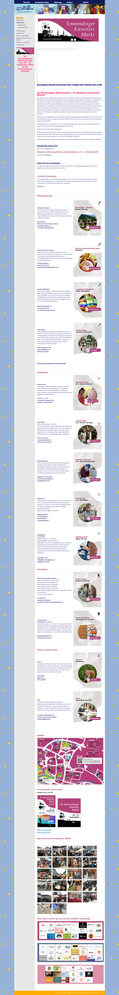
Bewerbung (48, 155)
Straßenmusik (20, 33)
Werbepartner (22, 25)
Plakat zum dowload (44, 830)
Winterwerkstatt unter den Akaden (23, 39)
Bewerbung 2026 (23, 27)
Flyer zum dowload (43, 832)
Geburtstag (57, 2)
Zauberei (69, 2)
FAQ (56, 993)
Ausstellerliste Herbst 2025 (47, 146)
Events (19, 18)
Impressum (80, 993)
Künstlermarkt (20, 22)
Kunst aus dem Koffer (22, 35)
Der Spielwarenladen (42, 2)
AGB (74, 993)
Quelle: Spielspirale (44, 851)
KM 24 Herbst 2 (60, 908)
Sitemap (101, 993)
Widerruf (86, 993)
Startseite (26, 2)
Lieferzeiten (62, 993)
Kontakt (85, 2)
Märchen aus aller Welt (22, 42)
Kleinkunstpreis (20, 31)
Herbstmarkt (40, 186)
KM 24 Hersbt (44, 908)
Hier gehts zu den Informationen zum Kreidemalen (51, 363)
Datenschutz (94, 993)
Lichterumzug (20, 45)
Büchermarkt (20, 20)
